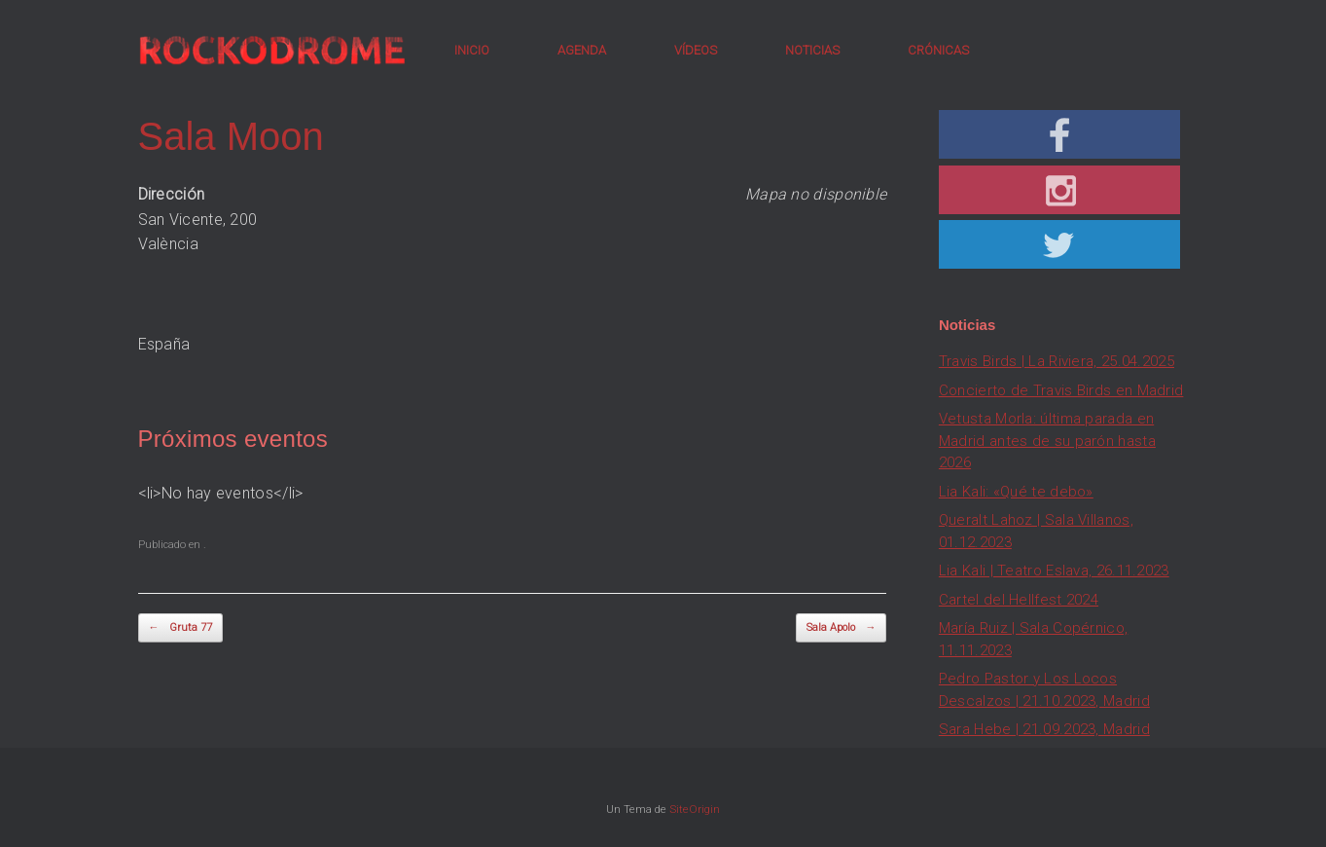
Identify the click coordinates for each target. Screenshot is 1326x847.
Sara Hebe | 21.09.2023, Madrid (1044, 729)
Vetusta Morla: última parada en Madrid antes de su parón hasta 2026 (1047, 440)
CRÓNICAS (938, 50)
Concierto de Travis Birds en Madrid (1061, 390)
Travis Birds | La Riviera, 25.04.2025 (1056, 361)
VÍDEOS (695, 50)
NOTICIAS (812, 50)
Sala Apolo (841, 628)
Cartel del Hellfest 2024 (1018, 599)
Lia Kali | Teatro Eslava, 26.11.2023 (1054, 570)
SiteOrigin (694, 809)
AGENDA (581, 50)
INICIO (471, 50)
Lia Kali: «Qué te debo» (1016, 491)
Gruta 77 (180, 628)
